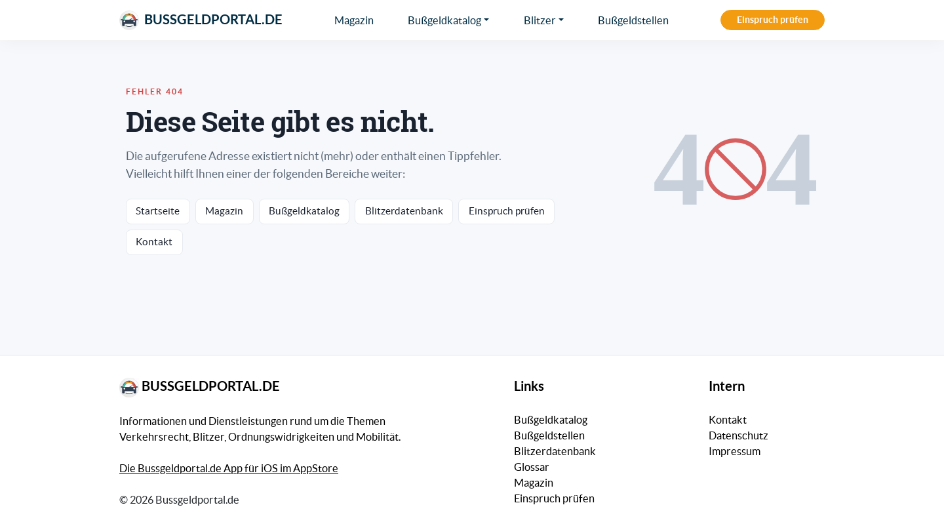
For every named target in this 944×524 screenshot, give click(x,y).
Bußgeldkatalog (444, 20)
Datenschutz (738, 435)
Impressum (734, 451)
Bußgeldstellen (633, 20)
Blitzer (540, 20)
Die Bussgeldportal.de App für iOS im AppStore (228, 468)
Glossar (531, 467)
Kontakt (154, 241)
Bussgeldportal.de (201, 20)
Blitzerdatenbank (404, 210)
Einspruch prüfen (772, 19)
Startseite (158, 210)
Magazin (354, 20)
